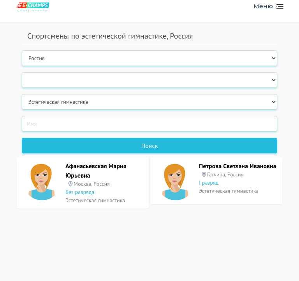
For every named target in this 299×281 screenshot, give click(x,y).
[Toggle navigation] (265, 6)
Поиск (149, 145)
